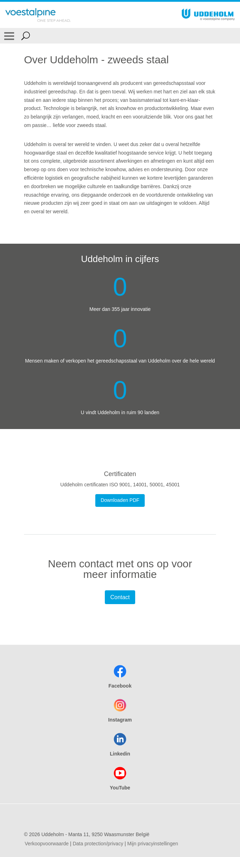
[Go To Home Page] (38, 14)
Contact (120, 597)
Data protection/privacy (98, 843)
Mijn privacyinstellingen (152, 843)
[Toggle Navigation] (9, 36)
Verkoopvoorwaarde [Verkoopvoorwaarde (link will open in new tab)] (47, 843)
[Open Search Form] (25, 36)
